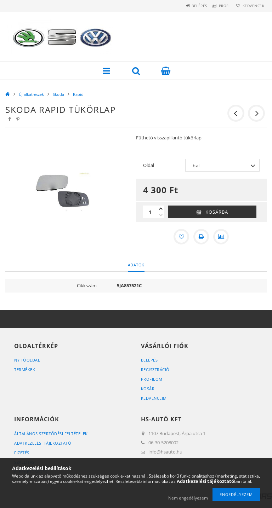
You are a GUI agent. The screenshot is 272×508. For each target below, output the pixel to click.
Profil (216, 5)
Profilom (152, 379)
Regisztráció (155, 369)
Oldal (148, 165)
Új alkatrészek (31, 94)
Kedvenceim (154, 398)
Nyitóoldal (27, 360)
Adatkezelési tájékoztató (42, 443)
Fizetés (21, 452)
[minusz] (160, 215)
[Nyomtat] (201, 236)
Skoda (58, 94)
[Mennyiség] (150, 212)
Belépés (185, 5)
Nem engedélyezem (188, 498)
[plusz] (160, 209)
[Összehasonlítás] (221, 236)
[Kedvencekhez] (181, 236)
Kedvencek (251, 5)
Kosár (148, 388)
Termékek (24, 369)
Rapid (78, 94)
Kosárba (216, 212)
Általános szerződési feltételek (51, 433)
